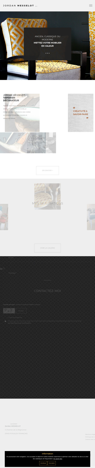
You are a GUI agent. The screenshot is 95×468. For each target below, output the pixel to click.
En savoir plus (57, 459)
